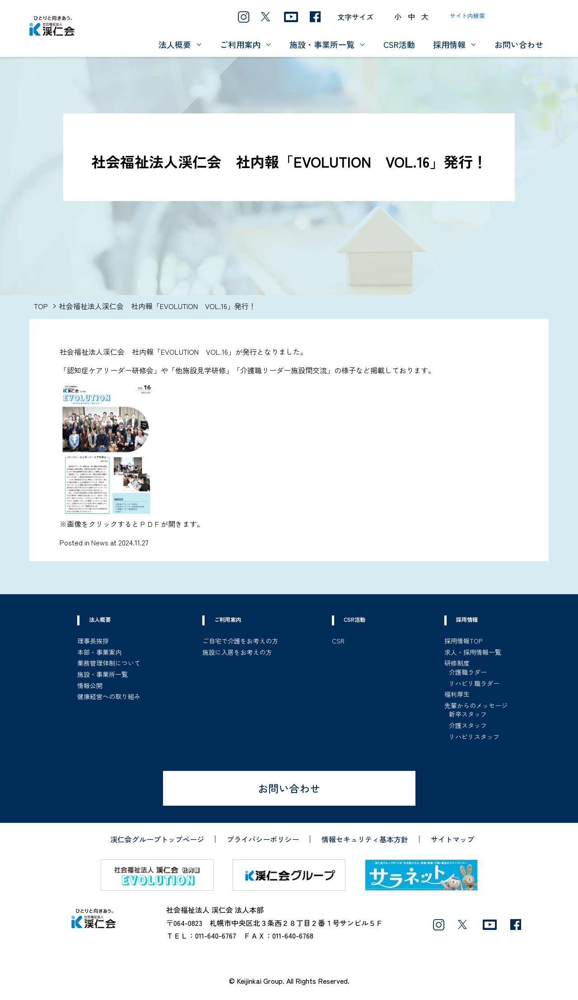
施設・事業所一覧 (321, 44)
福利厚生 (457, 694)
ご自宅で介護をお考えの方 (240, 640)
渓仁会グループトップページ (157, 839)
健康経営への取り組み (108, 696)
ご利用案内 (240, 44)
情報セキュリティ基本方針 (365, 839)
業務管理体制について (108, 662)
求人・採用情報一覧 (472, 652)
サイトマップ (452, 839)
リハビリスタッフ (474, 736)
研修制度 (457, 662)
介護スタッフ (468, 725)
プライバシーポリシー (263, 839)
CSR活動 (399, 44)
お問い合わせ (518, 44)
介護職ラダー (468, 671)
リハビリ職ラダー (474, 683)
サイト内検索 (467, 15)
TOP (41, 305)
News (99, 542)
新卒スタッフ (468, 713)
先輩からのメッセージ (476, 705)
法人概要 (174, 44)
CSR (338, 640)
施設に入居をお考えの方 (237, 652)
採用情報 (449, 44)
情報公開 (90, 685)
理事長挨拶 (93, 640)
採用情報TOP (463, 640)
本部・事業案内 (99, 652)
